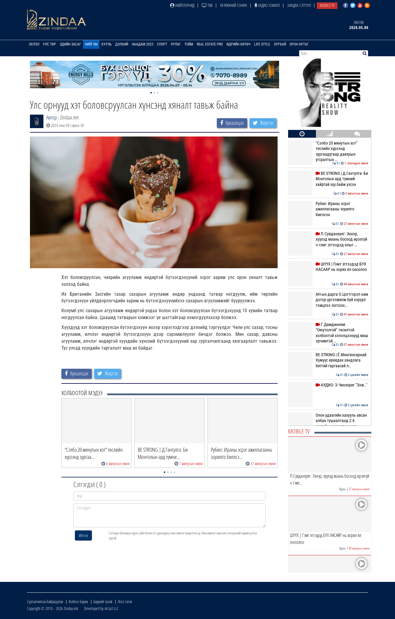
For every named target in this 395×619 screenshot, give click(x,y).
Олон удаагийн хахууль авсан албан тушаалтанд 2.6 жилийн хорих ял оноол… (328, 420)
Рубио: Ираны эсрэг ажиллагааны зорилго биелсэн (328, 209)
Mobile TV (327, 5)
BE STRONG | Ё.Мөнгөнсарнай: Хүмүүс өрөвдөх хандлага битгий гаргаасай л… (328, 360)
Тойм (188, 44)
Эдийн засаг (70, 44)
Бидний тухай (102, 601)
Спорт (162, 44)
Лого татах (125, 601)
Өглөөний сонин (233, 5)
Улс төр (49, 44)
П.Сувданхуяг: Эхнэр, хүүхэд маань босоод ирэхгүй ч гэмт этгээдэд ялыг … (328, 239)
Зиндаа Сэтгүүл (299, 5)
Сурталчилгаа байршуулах (45, 601)
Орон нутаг (299, 44)
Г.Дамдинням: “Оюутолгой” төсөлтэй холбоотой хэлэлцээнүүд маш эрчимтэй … (328, 333)
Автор (51, 117)
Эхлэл (34, 44)
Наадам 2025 (142, 44)
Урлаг (176, 44)
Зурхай (280, 44)
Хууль (106, 44)
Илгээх (83, 535)
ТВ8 (207, 5)
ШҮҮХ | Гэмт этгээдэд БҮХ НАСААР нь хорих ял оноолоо (328, 266)
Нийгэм (91, 44)
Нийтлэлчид (182, 5)
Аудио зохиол (267, 5)
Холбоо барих (78, 601)
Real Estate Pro (210, 44)
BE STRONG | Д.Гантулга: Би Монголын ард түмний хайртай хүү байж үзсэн (328, 179)
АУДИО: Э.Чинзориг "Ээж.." (328, 385)
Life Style (262, 44)
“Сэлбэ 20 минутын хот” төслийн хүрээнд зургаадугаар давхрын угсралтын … (328, 151)
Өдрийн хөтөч (238, 44)
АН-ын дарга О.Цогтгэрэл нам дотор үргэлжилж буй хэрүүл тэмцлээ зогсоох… (328, 300)
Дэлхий (121, 44)
